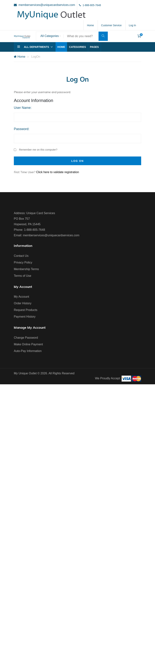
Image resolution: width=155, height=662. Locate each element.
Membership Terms (26, 269)
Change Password (26, 337)
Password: (21, 129)
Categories (77, 46)
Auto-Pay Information (28, 351)
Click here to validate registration (57, 172)
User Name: (23, 108)
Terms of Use (22, 275)
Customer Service (111, 25)
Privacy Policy (23, 262)
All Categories (49, 36)
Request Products (25, 310)
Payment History (24, 316)
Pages (94, 46)
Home (90, 25)
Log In (132, 25)
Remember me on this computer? (35, 150)
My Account (21, 296)
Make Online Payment (28, 344)
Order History (22, 303)
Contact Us (21, 255)
